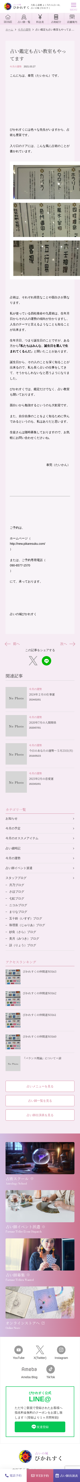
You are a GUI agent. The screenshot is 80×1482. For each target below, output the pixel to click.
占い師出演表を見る (40, 1115)
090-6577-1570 (20, 565)
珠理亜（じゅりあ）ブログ (27, 925)
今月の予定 (13, 828)
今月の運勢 (16, 66)
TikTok (50, 1372)
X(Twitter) (39, 1353)
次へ (67, 644)
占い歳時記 (13, 848)
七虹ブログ (16, 898)
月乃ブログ (16, 885)
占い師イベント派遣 (19, 868)
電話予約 (13, 1475)
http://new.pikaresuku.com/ (27, 543)
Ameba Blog (29, 1372)
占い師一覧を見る (40, 1100)
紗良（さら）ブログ (22, 932)
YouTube (18, 1353)
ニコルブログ (18, 905)
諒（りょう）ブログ (22, 945)
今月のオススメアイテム (22, 838)
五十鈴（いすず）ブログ (25, 918)
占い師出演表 (66, 1475)
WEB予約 (40, 1475)
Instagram (61, 1353)
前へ (13, 644)
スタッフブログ (16, 878)
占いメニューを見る (40, 1086)
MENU (73, 7)
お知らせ (11, 818)
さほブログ (16, 891)
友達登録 (40, 1426)
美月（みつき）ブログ (24, 938)
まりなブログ (18, 911)
